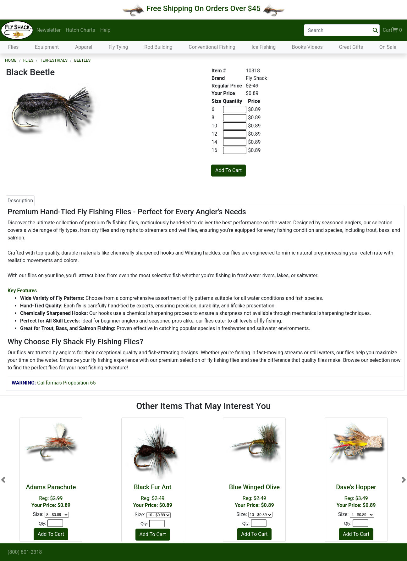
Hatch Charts (80, 30)
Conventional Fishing (212, 47)
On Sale (387, 47)
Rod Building (158, 47)
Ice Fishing (263, 47)
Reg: (51, 495)
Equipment (47, 47)
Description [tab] (20, 201)
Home (10, 60)
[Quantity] (55, 523)
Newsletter (48, 30)
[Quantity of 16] (234, 150)
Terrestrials (54, 60)
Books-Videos (307, 47)
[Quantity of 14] (234, 142)
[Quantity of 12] (234, 134)
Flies (13, 47)
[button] (3, 479)
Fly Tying (118, 47)
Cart (392, 30)
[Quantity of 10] (234, 126)
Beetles (82, 60)
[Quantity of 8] (234, 117)
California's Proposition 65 (54, 383)
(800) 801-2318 (25, 552)
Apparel (83, 47)
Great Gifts (351, 47)
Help (105, 30)
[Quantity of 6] (234, 109)
